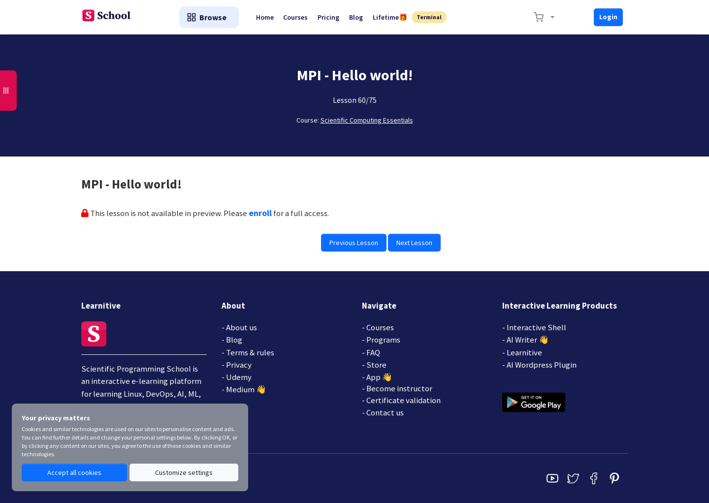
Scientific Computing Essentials (367, 120)
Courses (296, 17)
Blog (357, 17)
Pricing (329, 17)
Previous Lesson (353, 242)
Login (608, 16)
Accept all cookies (74, 472)
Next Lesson (414, 242)
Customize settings (184, 472)
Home (265, 17)
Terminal (430, 17)
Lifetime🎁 (391, 17)
